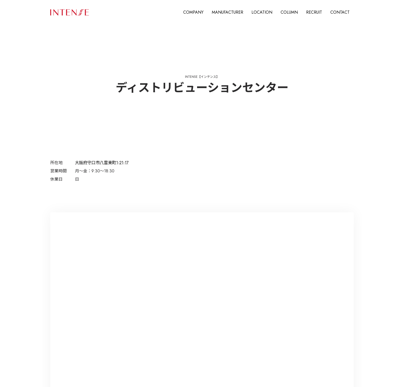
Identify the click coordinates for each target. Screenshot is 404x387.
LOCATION (261, 12)
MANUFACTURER (227, 12)
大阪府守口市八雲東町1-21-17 (102, 163)
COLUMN (289, 12)
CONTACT (340, 12)
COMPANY (193, 12)
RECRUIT (314, 12)
